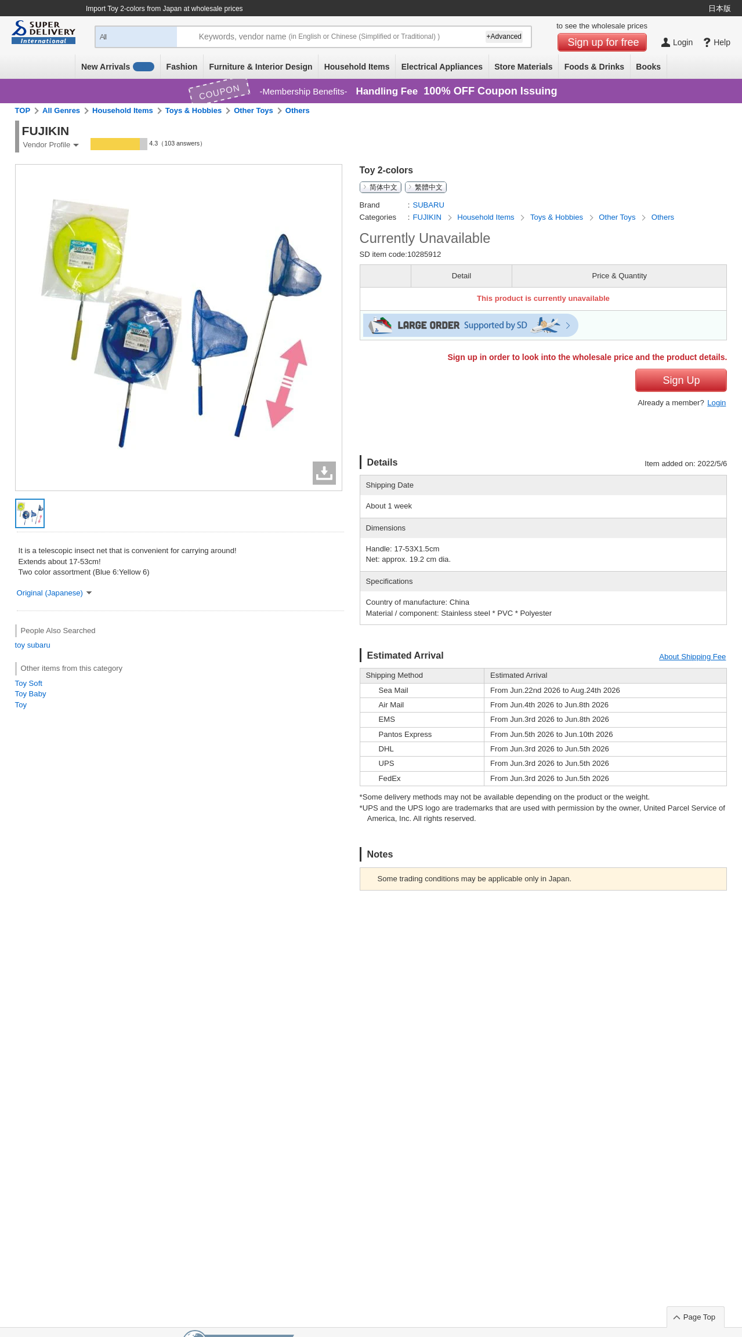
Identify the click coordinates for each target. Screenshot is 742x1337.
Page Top (699, 1317)
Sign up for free (603, 42)
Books (648, 66)
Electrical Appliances (442, 66)
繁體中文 (429, 187)
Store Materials (523, 66)
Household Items (357, 66)
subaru (38, 645)
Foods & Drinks (594, 66)
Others (297, 110)
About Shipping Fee (692, 656)
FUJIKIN (427, 217)
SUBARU (428, 205)
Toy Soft (28, 683)
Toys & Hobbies (193, 110)
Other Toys (253, 110)
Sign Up (681, 380)
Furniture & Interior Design (260, 66)
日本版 (719, 8)
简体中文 (383, 187)
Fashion (182, 66)
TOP (23, 110)
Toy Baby (30, 693)
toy (20, 645)
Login (716, 402)
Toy (21, 704)
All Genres (61, 110)
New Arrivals (118, 66)
